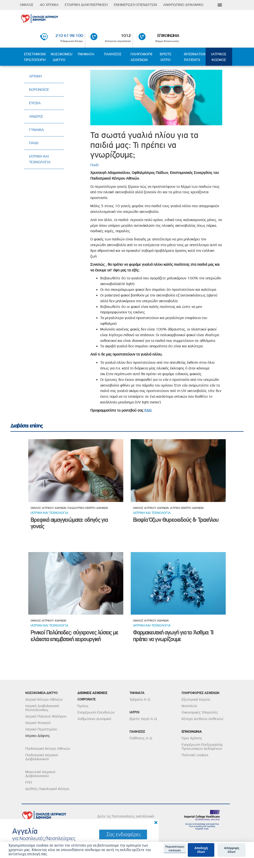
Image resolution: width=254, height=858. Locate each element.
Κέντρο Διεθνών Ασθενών (202, 719)
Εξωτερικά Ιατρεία (196, 699)
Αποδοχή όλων (201, 850)
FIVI (28, 782)
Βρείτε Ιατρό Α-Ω (143, 719)
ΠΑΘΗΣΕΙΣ (113, 54)
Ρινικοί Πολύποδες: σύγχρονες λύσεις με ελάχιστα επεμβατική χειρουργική (74, 635)
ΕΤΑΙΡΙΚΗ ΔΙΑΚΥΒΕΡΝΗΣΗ (86, 4)
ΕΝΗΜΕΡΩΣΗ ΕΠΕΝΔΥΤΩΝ (135, 4)
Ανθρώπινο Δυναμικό (94, 719)
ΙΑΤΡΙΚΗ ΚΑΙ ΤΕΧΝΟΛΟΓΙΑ (40, 159)
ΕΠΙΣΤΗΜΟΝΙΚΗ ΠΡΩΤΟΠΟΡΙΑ (35, 57)
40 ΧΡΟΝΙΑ (49, 4)
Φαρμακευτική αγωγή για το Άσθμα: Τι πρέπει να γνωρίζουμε (173, 635)
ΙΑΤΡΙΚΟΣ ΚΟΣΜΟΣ (218, 57)
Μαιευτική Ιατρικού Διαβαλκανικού (40, 774)
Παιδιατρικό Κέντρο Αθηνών (47, 748)
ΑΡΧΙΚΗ (35, 76)
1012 (126, 35)
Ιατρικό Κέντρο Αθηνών (44, 699)
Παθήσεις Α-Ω (140, 738)
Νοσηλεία (189, 706)
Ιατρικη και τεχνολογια (49, 513)
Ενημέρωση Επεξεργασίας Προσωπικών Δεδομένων (202, 746)
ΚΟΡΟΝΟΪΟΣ (39, 89)
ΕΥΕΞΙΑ (35, 103)
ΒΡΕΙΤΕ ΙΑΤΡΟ (165, 57)
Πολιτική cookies (195, 755)
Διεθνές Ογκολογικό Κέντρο (47, 789)
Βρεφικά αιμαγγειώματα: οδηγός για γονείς (69, 523)
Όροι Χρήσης (192, 738)
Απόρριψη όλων (231, 850)
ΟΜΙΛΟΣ (26, 4)
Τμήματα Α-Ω (139, 699)
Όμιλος (83, 706)
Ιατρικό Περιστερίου (41, 729)
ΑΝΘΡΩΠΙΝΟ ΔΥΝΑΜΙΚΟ (183, 4)
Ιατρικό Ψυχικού (38, 723)
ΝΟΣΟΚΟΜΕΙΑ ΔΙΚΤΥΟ (61, 57)
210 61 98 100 (69, 35)
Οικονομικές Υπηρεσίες (200, 712)
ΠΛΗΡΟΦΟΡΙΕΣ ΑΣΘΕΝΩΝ (141, 57)
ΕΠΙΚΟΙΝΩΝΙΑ (168, 35)
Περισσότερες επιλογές (174, 848)
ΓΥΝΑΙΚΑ (36, 130)
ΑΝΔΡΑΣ (36, 116)
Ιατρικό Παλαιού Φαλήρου (45, 716)
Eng (219, 5)
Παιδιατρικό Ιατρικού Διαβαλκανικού (41, 757)
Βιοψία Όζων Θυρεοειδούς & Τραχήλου (175, 520)
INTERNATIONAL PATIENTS (194, 57)
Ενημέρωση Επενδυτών (96, 712)
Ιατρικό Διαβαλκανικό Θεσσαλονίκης (42, 708)
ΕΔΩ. (148, 410)
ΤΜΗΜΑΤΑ (85, 54)
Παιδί (94, 165)
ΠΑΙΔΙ (33, 143)
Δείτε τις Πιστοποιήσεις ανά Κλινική (125, 816)
